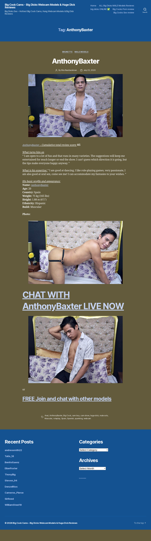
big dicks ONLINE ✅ (100, 9)
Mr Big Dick (85, 489)
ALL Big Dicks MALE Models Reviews (116, 5)
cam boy (76, 427)
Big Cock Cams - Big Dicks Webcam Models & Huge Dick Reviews (38, 6)
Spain (63, 430)
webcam (87, 430)
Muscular (48, 430)
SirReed (9, 510)
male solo (104, 427)
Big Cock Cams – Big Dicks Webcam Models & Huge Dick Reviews (46, 534)
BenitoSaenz (12, 473)
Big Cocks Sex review (123, 12)
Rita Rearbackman (69, 70)
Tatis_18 (9, 467)
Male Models (82, 52)
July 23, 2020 (90, 70)
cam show (85, 427)
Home (93, 5)
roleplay (56, 430)
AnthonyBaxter (75, 61)
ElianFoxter (11, 479)
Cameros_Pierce (14, 504)
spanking (78, 430)
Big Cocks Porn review (123, 9)
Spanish (70, 430)
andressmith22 (14, 461)
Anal (46, 427)
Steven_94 (11, 491)
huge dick (94, 427)
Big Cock (67, 427)
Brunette (67, 52)
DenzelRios (11, 497)
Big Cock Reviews (81, 489)
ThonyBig (10, 485)
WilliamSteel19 (14, 516)
